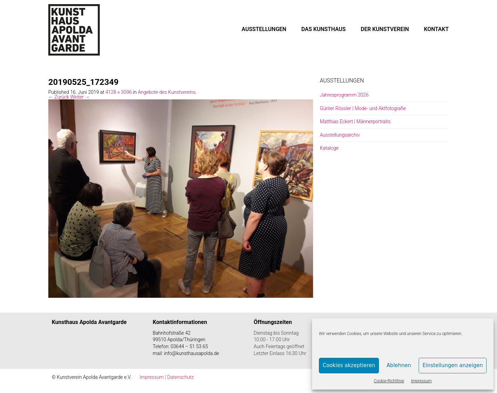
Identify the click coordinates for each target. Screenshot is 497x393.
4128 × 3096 (118, 92)
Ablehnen (399, 365)
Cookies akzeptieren (349, 365)
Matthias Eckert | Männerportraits (355, 121)
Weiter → (80, 97)
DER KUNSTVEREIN (385, 29)
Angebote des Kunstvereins (166, 92)
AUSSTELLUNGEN (264, 29)
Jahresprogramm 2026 (344, 95)
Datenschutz (180, 377)
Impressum (421, 381)
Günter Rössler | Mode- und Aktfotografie (363, 108)
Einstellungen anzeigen (452, 365)
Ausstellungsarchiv (340, 135)
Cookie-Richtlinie (389, 381)
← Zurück (58, 97)
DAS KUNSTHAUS (323, 29)
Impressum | (153, 377)
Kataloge (329, 148)
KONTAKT (436, 29)
